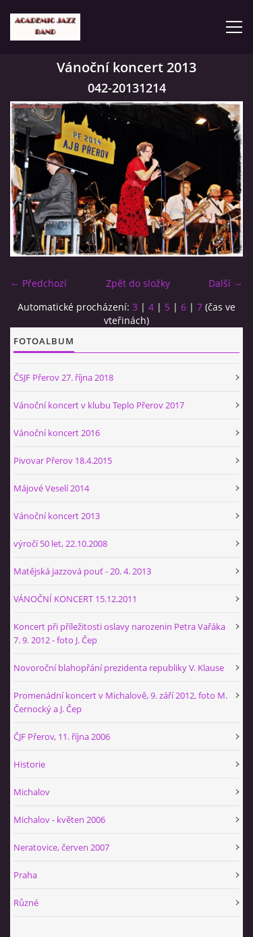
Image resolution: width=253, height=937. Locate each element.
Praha (25, 875)
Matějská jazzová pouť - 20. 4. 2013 (82, 571)
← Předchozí (38, 283)
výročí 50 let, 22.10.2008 (60, 543)
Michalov (31, 792)
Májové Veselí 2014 (51, 488)
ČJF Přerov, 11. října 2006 (61, 736)
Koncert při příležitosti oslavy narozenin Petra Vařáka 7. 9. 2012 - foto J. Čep (119, 633)
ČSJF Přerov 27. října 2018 (63, 377)
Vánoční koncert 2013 (56, 516)
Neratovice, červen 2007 (61, 847)
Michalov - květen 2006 (59, 819)
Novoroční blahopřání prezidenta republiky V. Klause (118, 668)
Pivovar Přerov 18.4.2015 (62, 460)
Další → (225, 283)
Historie (29, 764)
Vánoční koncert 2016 (56, 433)
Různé (25, 902)
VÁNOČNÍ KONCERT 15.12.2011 (75, 599)
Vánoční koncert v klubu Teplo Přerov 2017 (98, 405)
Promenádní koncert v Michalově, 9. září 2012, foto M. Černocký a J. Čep (120, 702)
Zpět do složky (138, 283)
